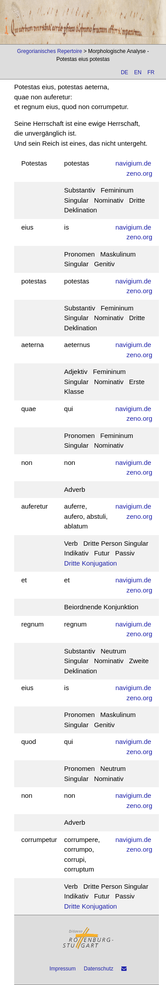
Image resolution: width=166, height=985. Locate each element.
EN (138, 72)
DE (124, 72)
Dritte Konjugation (90, 563)
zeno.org (139, 173)
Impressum (63, 969)
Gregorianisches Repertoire (49, 51)
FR (150, 72)
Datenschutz (98, 969)
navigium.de (133, 163)
